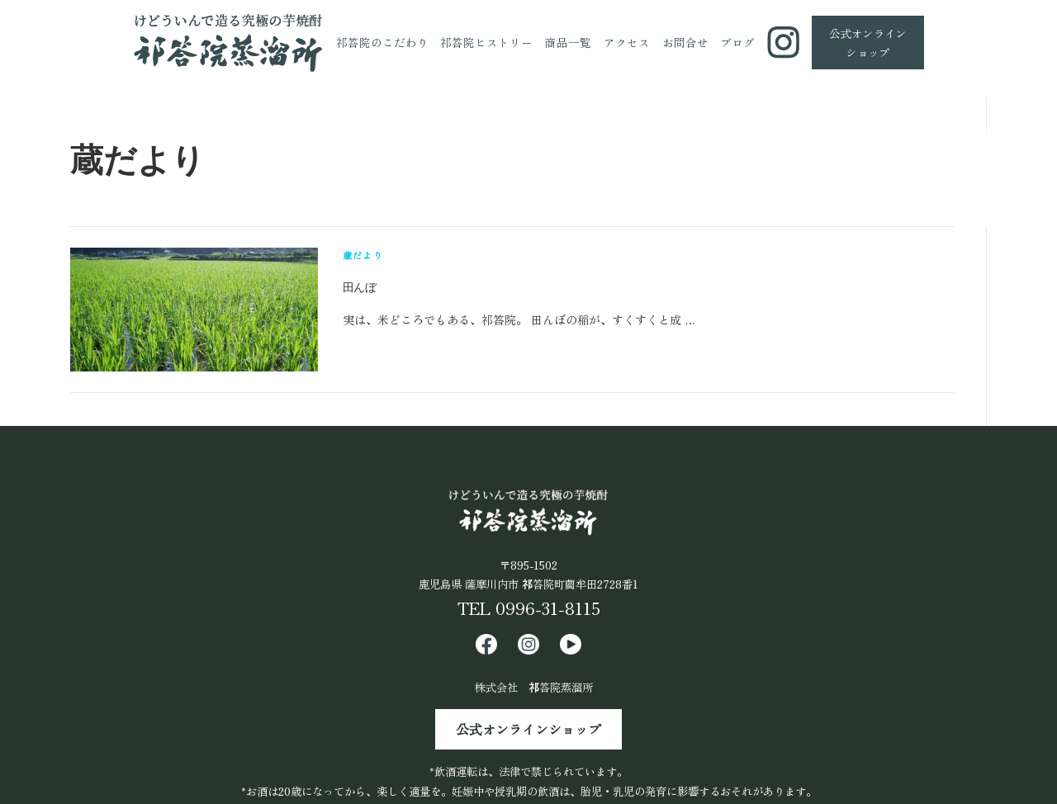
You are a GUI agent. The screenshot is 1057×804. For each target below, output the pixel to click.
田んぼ (359, 287)
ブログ (737, 42)
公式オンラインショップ (528, 730)
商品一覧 (568, 42)
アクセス (627, 42)
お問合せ (685, 42)
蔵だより (363, 255)
